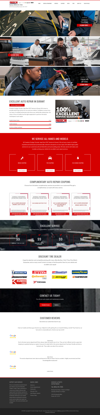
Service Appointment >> (17, 105)
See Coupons (22, 170)
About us (79, 3)
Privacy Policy (33, 395)
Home (39, 3)
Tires (73, 3)
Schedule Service (46, 305)
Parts (68, 3)
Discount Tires (33, 391)
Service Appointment (47, 3)
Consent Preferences (50, 412)
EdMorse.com (60, 411)
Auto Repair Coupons (35, 393)
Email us (56, 305)
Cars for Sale (87, 3)
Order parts (33, 389)
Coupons (62, 3)
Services (56, 3)
